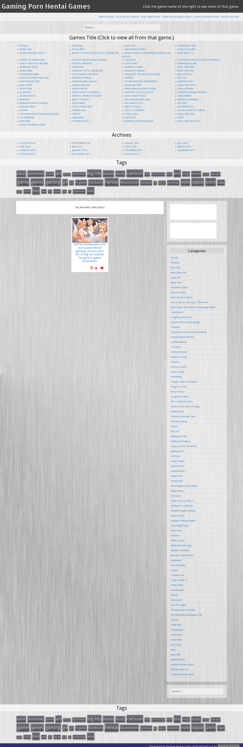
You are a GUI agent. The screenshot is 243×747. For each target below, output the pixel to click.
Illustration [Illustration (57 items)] (129, 181)
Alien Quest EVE (186, 45)
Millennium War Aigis (137, 99)
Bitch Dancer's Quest (32, 52)
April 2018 (130, 146)
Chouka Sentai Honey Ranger (89, 59)
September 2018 (81, 143)
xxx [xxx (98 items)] (90, 189)
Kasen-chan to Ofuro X (86, 92)
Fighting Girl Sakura (84, 81)
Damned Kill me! (187, 63)
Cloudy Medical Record (33, 63)
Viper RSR (24, 121)
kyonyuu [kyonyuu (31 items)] (146, 182)
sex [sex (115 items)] (36, 189)
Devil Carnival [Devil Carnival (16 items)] (158, 173)
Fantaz (129, 77)
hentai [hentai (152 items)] (111, 181)
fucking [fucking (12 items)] (206, 174)
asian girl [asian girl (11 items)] (66, 174)
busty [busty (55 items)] (120, 173)
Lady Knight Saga (135, 95)
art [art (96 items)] (58, 173)
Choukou (130, 59)
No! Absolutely (134, 103)
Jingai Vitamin (185, 88)
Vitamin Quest (80, 121)
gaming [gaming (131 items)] (53, 181)
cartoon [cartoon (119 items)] (135, 173)
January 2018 (79, 150)
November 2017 (186, 150)
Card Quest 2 (185, 52)
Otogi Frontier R (82, 106)
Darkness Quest (28, 66)
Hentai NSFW (106, 16)
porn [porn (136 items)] (210, 181)
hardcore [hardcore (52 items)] (96, 181)
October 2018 (27, 143)
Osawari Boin (27, 106)
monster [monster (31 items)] (173, 182)
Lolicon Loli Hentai (127, 16)
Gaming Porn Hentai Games (46, 6)
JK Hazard (25, 92)
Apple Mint (78, 49)
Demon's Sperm (134, 66)
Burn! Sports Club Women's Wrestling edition (193, 305)
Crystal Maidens (82, 63)
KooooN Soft (27, 95)
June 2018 (24, 146)
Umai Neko (78, 117)
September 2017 (81, 153)
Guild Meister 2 (186, 85)
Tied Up (76, 113)
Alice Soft (131, 45)
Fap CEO (181, 77)
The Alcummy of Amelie (191, 110)
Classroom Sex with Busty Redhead (198, 59)
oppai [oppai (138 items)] (197, 181)
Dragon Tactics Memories (87, 70)
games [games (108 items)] (37, 181)
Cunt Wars (131, 63)
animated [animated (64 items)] (36, 173)
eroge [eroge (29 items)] (186, 173)
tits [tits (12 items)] (69, 190)
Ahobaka (77, 45)
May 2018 (77, 146)
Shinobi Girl (79, 110)
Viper (180, 117)
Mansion (24, 99)
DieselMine (25, 70)
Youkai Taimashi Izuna (32, 124)
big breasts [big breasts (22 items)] (79, 173)
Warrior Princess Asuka (139, 121)
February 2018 (27, 150)
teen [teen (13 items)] (64, 190)
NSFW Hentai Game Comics (177, 16)
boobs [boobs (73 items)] (108, 173)
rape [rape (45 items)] (221, 181)
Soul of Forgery (134, 110)
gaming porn (185, 81)
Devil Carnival (185, 66)
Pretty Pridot (133, 106)
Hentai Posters (230, 16)
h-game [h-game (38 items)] (81, 182)
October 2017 (27, 153)
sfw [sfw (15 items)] (50, 190)
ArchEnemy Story (135, 49)
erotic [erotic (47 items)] (196, 173)
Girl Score (25, 85)
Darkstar (77, 66)
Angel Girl (25, 49)
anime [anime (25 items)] (50, 173)
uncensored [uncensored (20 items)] (79, 189)
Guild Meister (133, 85)
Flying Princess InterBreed (141, 81)
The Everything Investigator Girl (39, 113)
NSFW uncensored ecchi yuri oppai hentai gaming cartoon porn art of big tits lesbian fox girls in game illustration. (90, 251)
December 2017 (133, 150)
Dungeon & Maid (29, 74)
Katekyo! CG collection (139, 92)
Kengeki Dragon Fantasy (192, 92)
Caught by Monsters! (32, 59)
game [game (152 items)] (23, 181)
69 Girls (24, 45)
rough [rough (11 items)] (19, 190)
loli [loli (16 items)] (155, 182)
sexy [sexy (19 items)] (44, 190)
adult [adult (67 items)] (21, 173)
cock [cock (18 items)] (147, 173)
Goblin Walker (81, 85)
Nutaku (181, 103)
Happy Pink (25, 88)
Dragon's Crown (135, 70)
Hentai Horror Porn (206, 16)
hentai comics (184, 743)
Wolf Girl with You (188, 121)
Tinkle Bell (131, 113)
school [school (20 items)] (27, 189)
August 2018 (132, 143)
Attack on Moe (186, 49)
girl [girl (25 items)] (71, 182)
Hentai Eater (79, 88)
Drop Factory (185, 70)
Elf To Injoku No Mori (85, 74)
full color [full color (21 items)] (215, 173)
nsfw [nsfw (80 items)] (185, 181)
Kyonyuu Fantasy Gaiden (87, 95)
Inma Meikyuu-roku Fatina (140, 88)
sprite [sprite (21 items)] (57, 189)
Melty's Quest (80, 99)
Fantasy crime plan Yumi (34, 77)
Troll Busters (186, 113)
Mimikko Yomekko (188, 99)
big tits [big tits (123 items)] (94, 173)
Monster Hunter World (33, 103)
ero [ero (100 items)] (177, 173)
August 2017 (132, 153)
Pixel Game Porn (150, 16)
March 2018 (184, 146)
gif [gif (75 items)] (65, 181)
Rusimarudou (185, 106)
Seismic (23, 110)
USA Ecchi (130, 117)
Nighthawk (78, 103)
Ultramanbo (27, 117)
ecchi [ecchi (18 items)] (169, 173)
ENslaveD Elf (185, 74)
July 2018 (182, 143)
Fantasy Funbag (81, 77)
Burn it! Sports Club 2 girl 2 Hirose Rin (95, 52)
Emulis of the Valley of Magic (142, 74)
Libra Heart (184, 95)
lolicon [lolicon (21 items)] (162, 181)
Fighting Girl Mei (29, 81)
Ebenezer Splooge (228, 743)
